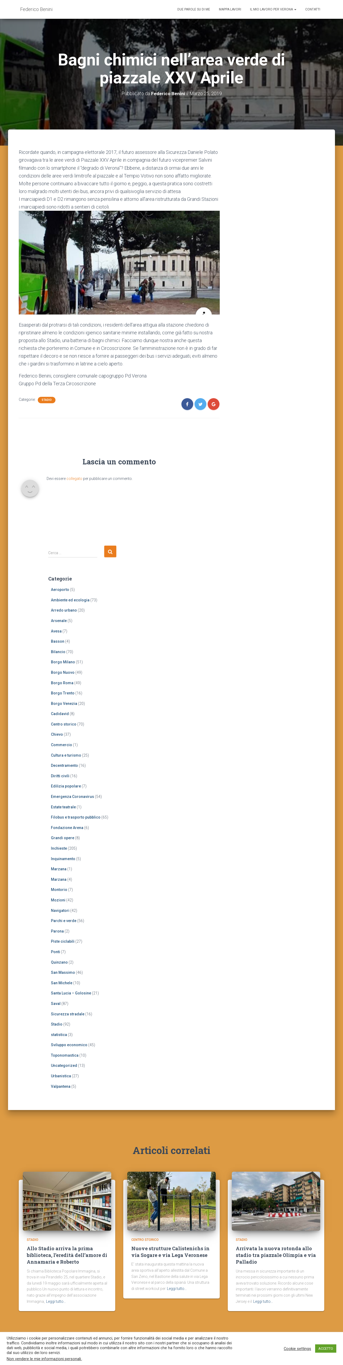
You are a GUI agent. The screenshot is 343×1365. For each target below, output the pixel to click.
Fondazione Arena (67, 828)
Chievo (57, 734)
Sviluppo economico (69, 1045)
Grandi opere (62, 838)
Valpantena (60, 1086)
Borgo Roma (62, 683)
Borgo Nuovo (62, 672)
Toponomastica (65, 1055)
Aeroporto (60, 589)
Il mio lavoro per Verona (273, 9)
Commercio (61, 745)
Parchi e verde (63, 921)
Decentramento (64, 765)
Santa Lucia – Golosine (71, 993)
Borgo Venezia (64, 703)
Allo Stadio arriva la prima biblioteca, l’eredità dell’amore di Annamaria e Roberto (67, 1258)
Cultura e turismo (66, 755)
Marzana (58, 869)
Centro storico (63, 724)
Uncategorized (64, 1065)
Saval (56, 1003)
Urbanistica (61, 1076)
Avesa (56, 631)
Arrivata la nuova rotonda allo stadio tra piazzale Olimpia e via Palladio (276, 1258)
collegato (74, 478)
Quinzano (59, 962)
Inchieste (59, 848)
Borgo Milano (63, 662)
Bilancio (58, 652)
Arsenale (59, 621)
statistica (59, 1035)
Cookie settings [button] (297, 1348)
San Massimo (63, 972)
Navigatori (60, 910)
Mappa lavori (230, 9)
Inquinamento (63, 859)
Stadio (47, 399)
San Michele (61, 983)
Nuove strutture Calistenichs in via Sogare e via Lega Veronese (170, 1254)
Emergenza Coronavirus (72, 796)
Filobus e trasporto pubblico (75, 817)
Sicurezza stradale (67, 1014)
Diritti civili (60, 776)
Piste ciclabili (62, 941)
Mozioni (58, 900)
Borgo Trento (62, 693)
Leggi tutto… (56, 1304)
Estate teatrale (63, 807)
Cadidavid (60, 714)
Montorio (59, 889)
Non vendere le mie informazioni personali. (44, 1358)
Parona (57, 931)
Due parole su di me (193, 9)
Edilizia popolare (66, 786)
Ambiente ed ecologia (70, 600)
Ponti (55, 952)
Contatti (312, 9)
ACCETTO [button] (325, 1348)
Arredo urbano (64, 610)
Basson (57, 641)
